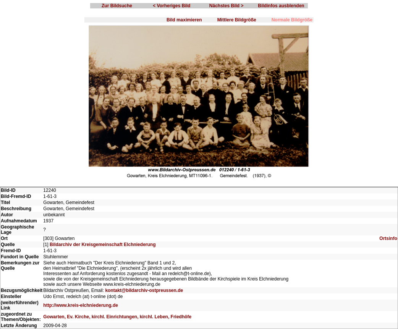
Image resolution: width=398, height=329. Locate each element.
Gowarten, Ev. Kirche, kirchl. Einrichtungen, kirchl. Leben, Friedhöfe (117, 316)
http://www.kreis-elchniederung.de (80, 305)
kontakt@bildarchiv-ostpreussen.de (144, 290)
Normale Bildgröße (292, 20)
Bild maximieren (184, 20)
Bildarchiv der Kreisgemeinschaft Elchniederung (102, 244)
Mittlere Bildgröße (236, 20)
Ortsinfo (388, 238)
